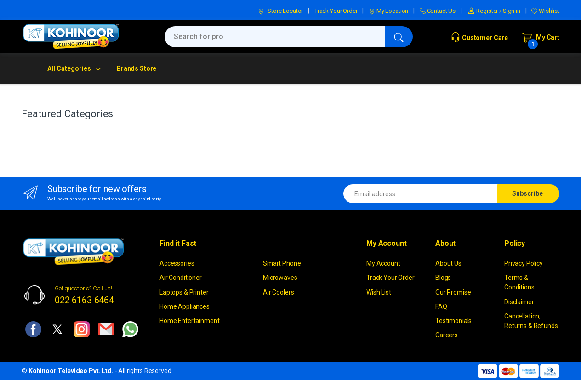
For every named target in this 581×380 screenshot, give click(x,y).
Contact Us (438, 10)
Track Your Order (336, 10)
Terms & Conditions (519, 282)
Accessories (176, 263)
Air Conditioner (180, 277)
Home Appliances (184, 306)
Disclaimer (519, 302)
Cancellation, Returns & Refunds (531, 320)
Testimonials (453, 320)
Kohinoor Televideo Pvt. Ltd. (71, 370)
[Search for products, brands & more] (275, 36)
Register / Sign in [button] (493, 10)
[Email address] (420, 193)
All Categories (69, 68)
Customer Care (479, 37)
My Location (388, 10)
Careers (446, 335)
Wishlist (545, 10)
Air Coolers (278, 292)
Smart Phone (282, 263)
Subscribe (527, 193)
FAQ (441, 306)
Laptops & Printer (184, 292)
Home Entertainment (189, 320)
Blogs (443, 277)
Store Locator (280, 10)
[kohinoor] (71, 36)
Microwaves (280, 277)
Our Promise (453, 292)
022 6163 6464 (84, 300)
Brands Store (136, 68)
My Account (383, 263)
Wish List (378, 292)
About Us (448, 263)
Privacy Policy (523, 263)
